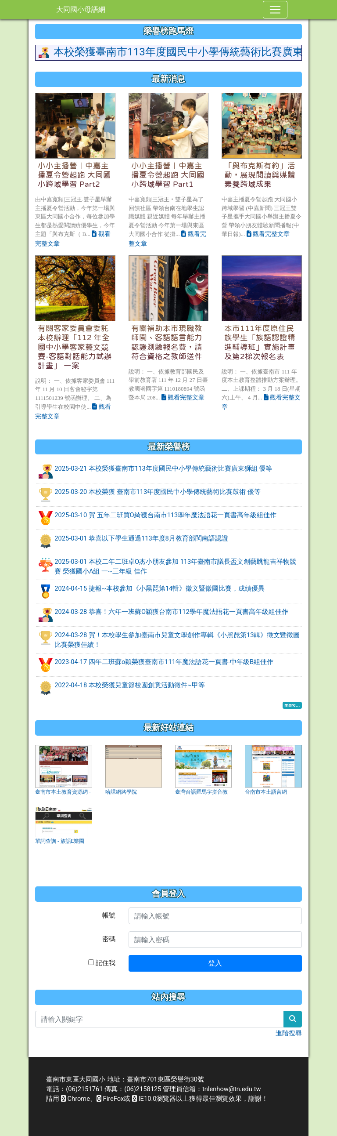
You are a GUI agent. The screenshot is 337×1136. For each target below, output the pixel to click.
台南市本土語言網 (266, 792)
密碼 (108, 939)
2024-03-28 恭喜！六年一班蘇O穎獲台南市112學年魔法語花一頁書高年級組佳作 (171, 612)
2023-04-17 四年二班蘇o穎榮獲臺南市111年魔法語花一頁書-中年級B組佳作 (163, 662)
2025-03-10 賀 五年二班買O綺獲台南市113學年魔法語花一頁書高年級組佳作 (165, 515)
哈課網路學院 (121, 792)
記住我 (101, 963)
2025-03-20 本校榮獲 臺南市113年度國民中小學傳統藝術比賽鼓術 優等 (157, 492)
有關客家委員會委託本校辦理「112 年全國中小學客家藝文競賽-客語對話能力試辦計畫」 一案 (75, 346)
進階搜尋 (289, 1033)
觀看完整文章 (268, 233)
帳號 (108, 915)
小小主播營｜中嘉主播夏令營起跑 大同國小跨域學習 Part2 (74, 175)
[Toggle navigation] (275, 9)
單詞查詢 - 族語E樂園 (59, 841)
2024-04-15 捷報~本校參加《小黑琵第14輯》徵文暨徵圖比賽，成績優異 (159, 588)
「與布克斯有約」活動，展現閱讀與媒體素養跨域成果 (259, 175)
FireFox (110, 1099)
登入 (215, 963)
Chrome (75, 1099)
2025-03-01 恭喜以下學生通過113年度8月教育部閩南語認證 (141, 538)
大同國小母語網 (80, 9)
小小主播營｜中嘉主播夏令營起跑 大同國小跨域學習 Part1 (167, 175)
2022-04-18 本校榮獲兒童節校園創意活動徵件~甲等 (129, 685)
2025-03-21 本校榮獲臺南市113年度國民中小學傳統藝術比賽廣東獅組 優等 (163, 468)
